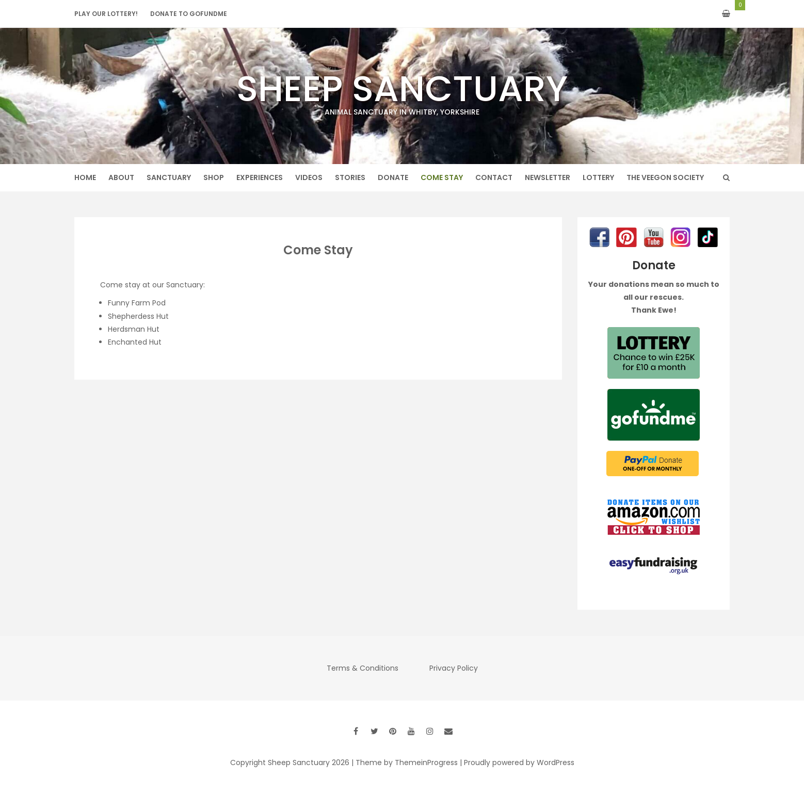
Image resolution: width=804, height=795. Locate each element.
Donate (393, 177)
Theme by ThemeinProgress (407, 762)
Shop (213, 177)
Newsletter (547, 177)
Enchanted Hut (135, 342)
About (121, 177)
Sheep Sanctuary (402, 90)
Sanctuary (169, 177)
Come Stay (442, 177)
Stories (350, 177)
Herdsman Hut (133, 329)
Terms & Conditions (362, 668)
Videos (309, 177)
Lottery (598, 177)
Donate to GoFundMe (188, 13)
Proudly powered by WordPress (519, 762)
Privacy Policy (453, 668)
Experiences (259, 177)
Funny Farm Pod (137, 303)
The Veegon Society (665, 177)
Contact (493, 177)
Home (85, 177)
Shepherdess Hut (138, 316)
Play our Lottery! (106, 13)
